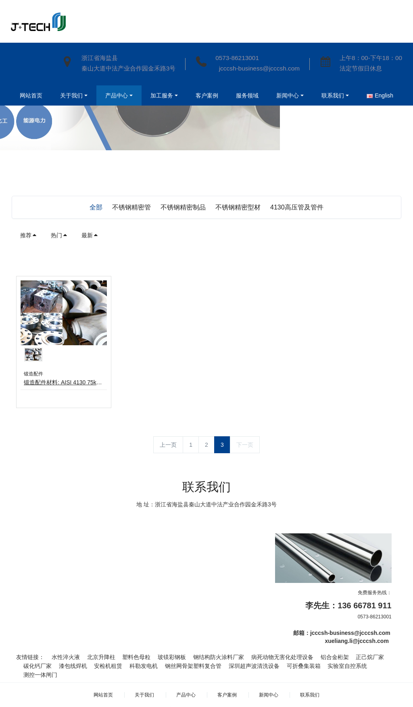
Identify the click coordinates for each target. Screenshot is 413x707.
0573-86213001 (237, 57)
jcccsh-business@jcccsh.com (257, 68)
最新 (89, 235)
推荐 (28, 235)
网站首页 (28, 95)
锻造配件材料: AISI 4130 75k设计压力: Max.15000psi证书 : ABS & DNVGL (65, 382)
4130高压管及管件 (296, 207)
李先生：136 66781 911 (348, 605)
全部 (96, 207)
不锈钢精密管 (131, 207)
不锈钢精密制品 (183, 207)
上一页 (168, 445)
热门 (59, 235)
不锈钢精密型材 (238, 207)
